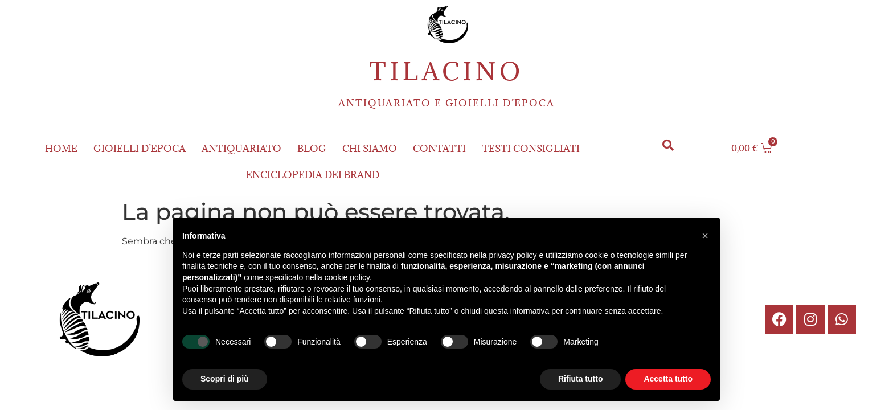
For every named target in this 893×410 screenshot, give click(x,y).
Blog (311, 148)
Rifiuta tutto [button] (580, 378)
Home (61, 148)
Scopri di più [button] (224, 378)
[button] (668, 145)
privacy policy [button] (513, 255)
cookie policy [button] (347, 277)
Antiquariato (241, 148)
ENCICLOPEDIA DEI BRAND (312, 175)
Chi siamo (369, 148)
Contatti (439, 148)
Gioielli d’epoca (139, 148)
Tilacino (446, 71)
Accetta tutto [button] (668, 378)
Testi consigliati (531, 148)
